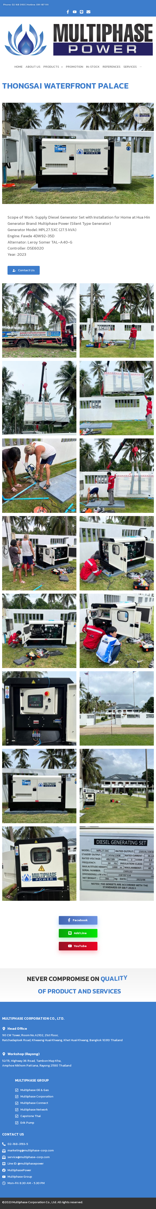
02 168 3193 (18, 4)
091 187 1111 (42, 4)
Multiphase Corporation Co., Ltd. (34, 1202)
